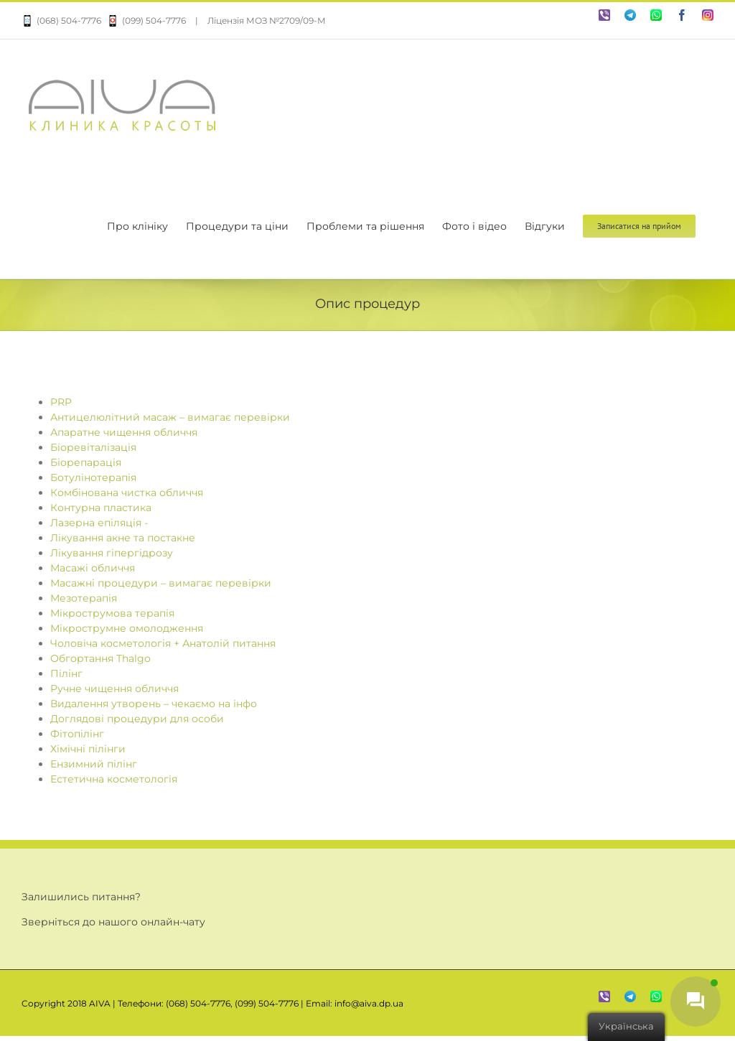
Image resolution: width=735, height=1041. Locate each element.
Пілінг (66, 673)
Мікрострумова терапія (112, 613)
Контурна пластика (100, 507)
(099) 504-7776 (143, 20)
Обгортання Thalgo (100, 658)
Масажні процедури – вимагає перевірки (160, 582)
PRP (61, 402)
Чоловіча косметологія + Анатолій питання (163, 643)
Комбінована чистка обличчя (126, 492)
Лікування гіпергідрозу (111, 552)
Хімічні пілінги (88, 748)
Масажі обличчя (92, 567)
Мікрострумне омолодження (126, 628)
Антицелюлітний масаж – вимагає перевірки (170, 417)
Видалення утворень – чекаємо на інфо (153, 703)
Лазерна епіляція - (99, 522)
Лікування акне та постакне (122, 537)
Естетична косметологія (113, 778)
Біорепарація (85, 462)
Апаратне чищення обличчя (123, 432)
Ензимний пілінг (93, 763)
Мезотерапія (83, 598)
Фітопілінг (77, 733)
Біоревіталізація (93, 447)
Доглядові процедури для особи (137, 718)
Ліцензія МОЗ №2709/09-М (266, 20)
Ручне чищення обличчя (114, 688)
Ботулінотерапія (93, 477)
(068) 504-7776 (61, 20)
